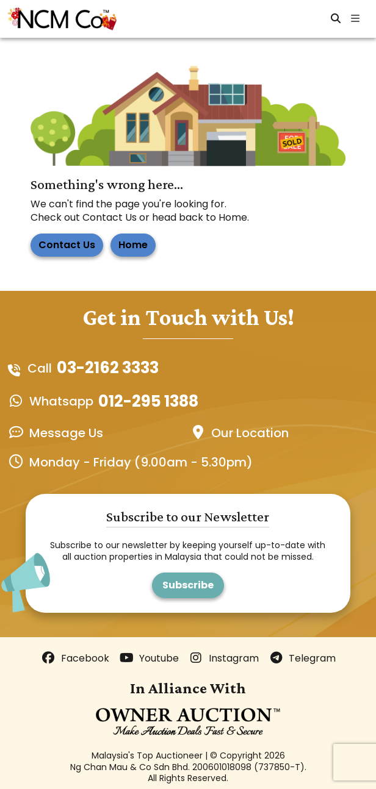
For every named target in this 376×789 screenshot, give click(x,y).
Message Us (66, 433)
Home (133, 245)
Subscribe (188, 585)
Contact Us (66, 245)
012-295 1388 (148, 401)
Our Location (250, 433)
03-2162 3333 (108, 368)
